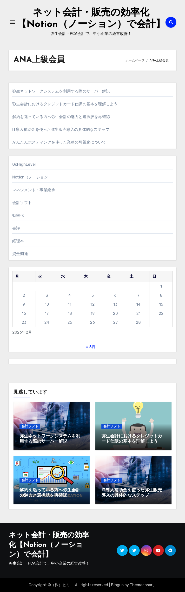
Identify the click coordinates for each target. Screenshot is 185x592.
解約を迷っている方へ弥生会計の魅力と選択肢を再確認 (61, 116)
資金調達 (20, 253)
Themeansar (141, 585)
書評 (16, 228)
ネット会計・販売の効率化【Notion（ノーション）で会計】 (49, 545)
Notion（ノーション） (32, 177)
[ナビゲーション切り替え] (12, 22)
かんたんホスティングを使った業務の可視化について (59, 142)
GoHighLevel (24, 164)
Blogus (117, 585)
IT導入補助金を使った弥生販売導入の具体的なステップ (60, 129)
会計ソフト (22, 202)
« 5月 (90, 347)
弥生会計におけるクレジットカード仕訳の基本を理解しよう (65, 104)
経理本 (18, 241)
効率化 (18, 215)
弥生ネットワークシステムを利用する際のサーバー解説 (61, 91)
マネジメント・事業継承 (33, 190)
